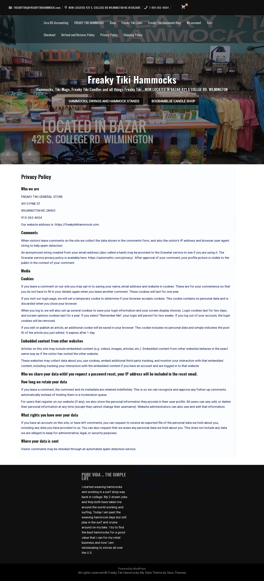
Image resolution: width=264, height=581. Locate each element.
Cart (210, 23)
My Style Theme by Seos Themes (163, 572)
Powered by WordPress (132, 568)
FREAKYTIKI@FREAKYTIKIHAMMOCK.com (34, 7)
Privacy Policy (109, 35)
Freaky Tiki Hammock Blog (164, 23)
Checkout (50, 35)
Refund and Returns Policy (78, 35)
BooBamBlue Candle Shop (177, 102)
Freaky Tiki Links (132, 23)
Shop (113, 23)
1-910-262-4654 (156, 7)
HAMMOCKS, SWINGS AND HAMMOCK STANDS (100, 102)
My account (194, 23)
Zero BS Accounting (56, 23)
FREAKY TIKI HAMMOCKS (89, 23)
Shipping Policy (132, 35)
